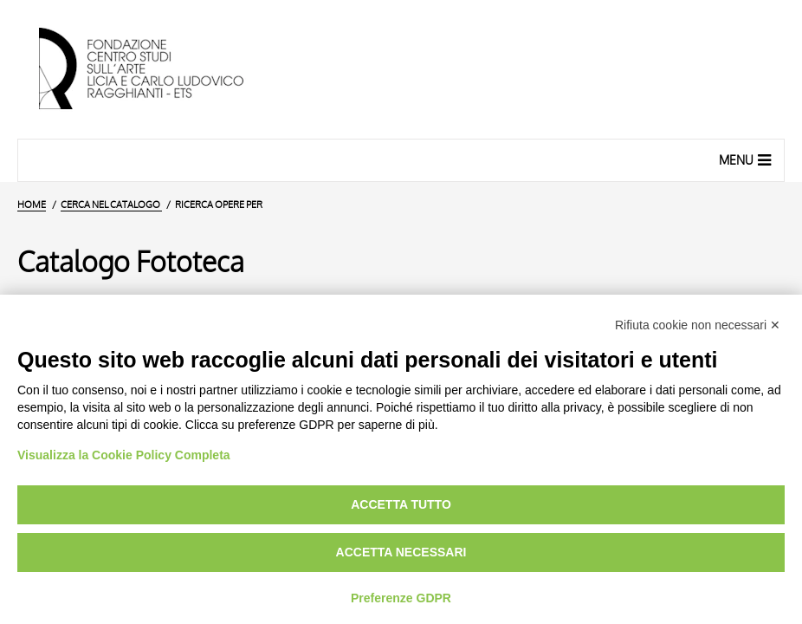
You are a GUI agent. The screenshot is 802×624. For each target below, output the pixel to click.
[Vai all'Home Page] (155, 69)
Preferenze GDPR (401, 598)
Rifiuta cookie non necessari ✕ (697, 325)
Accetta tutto (401, 504)
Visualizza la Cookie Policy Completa (123, 455)
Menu (747, 159)
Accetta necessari (401, 552)
